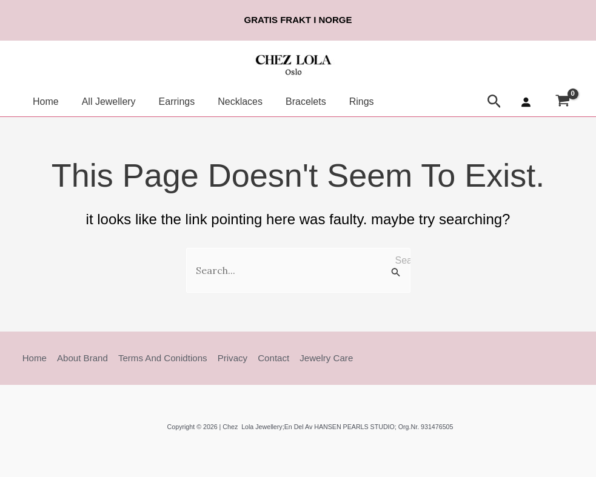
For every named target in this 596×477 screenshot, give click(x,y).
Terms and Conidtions (158, 358)
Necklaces (227, 101)
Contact (267, 358)
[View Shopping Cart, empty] (562, 102)
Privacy (226, 358)
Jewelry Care (317, 358)
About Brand (80, 358)
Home (44, 101)
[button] (494, 102)
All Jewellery (103, 101)
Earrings (168, 101)
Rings (341, 101)
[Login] (526, 102)
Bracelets (289, 101)
